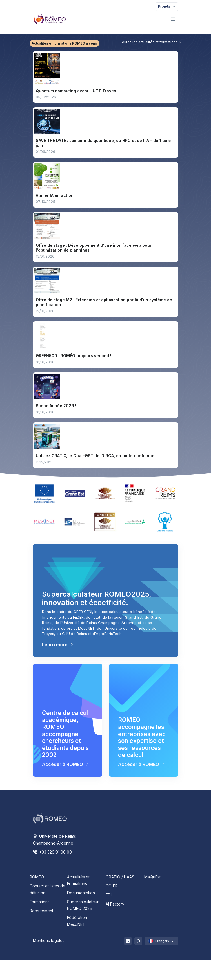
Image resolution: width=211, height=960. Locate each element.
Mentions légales (49, 940)
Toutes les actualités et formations (151, 42)
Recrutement (41, 910)
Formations (40, 901)
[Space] (50, 818)
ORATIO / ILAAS (120, 876)
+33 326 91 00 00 (52, 852)
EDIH (110, 895)
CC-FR (112, 885)
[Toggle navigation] (167, 6)
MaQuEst (152, 876)
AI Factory (115, 904)
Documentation (81, 892)
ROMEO (37, 876)
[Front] (50, 19)
